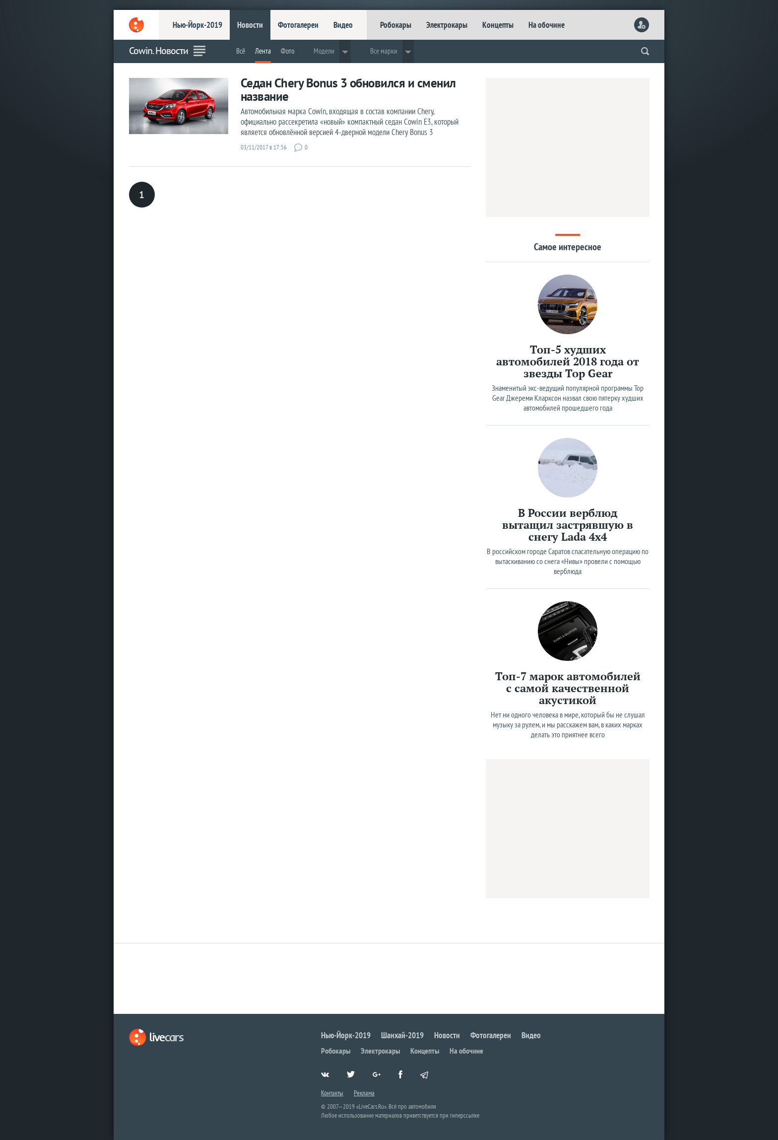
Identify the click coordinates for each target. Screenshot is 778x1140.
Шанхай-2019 (402, 1035)
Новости (250, 24)
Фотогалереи (298, 24)
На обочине (546, 24)
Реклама (364, 1092)
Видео (343, 24)
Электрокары (446, 24)
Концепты (498, 24)
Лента (263, 51)
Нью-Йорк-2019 (197, 24)
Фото (287, 51)
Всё (240, 51)
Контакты (332, 1092)
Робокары (395, 24)
